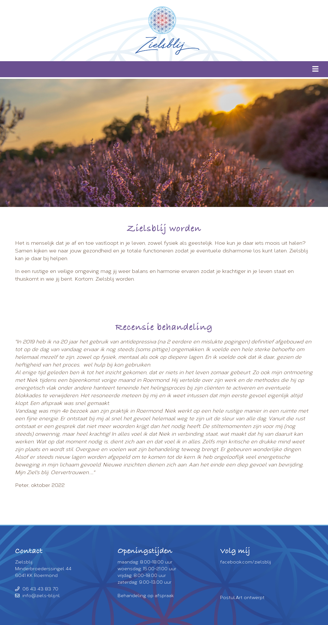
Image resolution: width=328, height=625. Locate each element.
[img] (315, 68)
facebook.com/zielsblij (245, 562)
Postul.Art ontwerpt (242, 597)
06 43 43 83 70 (36, 589)
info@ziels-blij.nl (37, 595)
